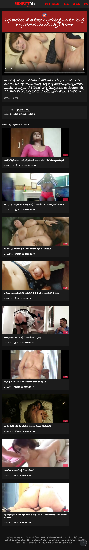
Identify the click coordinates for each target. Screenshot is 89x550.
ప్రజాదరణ (56, 4)
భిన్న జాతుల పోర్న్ (23, 110)
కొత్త (46, 4)
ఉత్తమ (66, 4)
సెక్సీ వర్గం (76, 4)
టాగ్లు (86, 4)
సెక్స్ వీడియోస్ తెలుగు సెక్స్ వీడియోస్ (22, 114)
